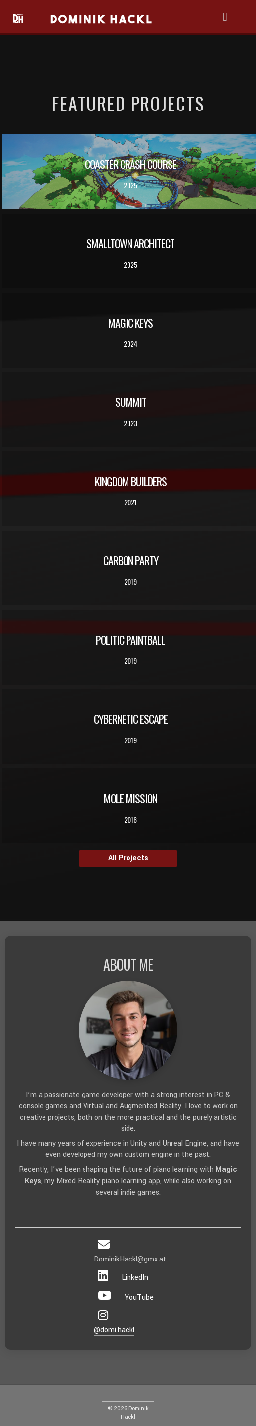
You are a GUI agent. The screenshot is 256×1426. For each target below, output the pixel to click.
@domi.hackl (114, 1330)
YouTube (139, 1297)
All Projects (128, 858)
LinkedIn (135, 1277)
